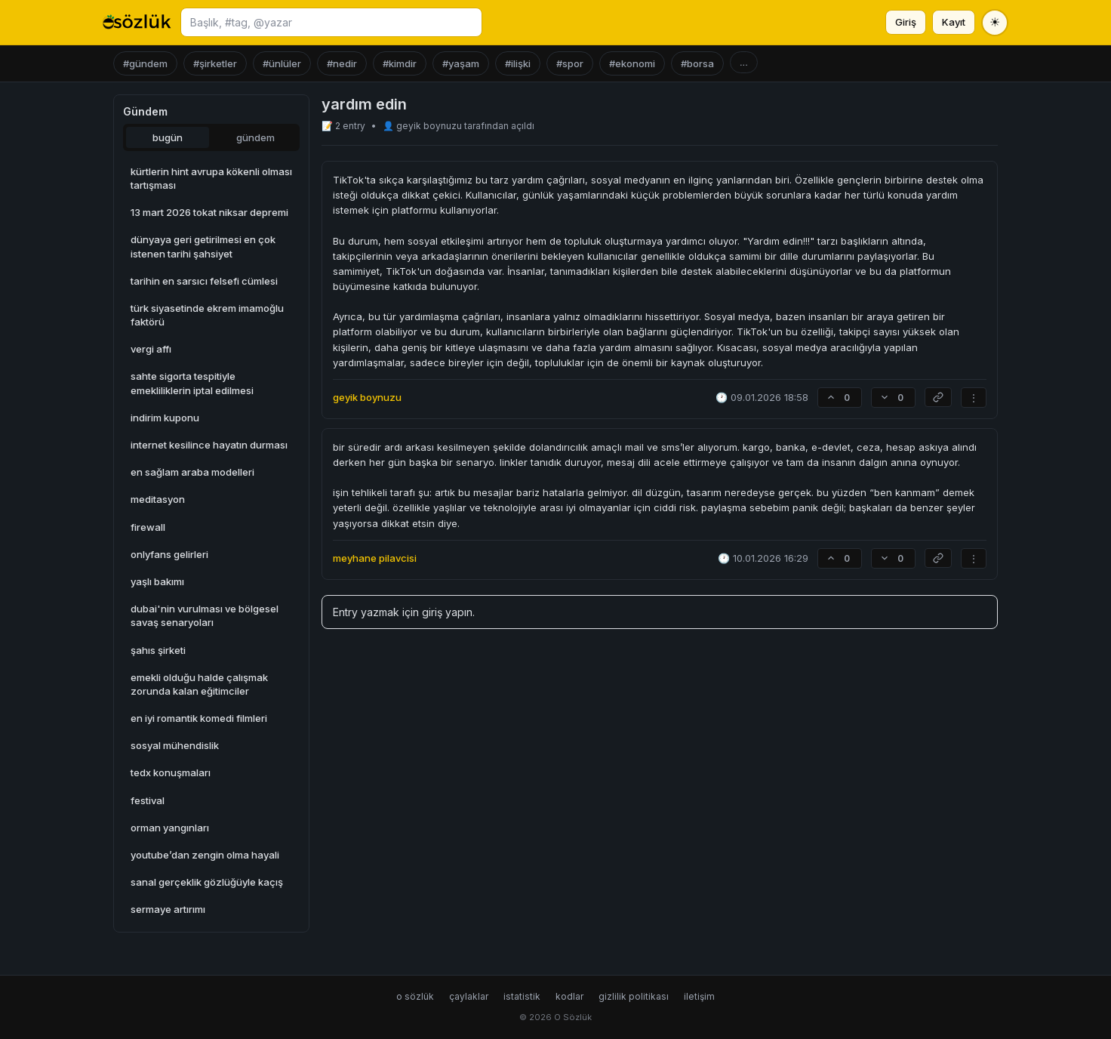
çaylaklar (468, 996)
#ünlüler (282, 63)
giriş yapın (447, 612)
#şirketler (215, 63)
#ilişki (518, 63)
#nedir (342, 63)
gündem (255, 137)
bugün (167, 137)
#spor (569, 63)
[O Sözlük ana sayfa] (137, 22)
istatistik (521, 996)
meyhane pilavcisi (375, 558)
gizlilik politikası (634, 996)
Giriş (905, 22)
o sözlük (415, 996)
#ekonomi (632, 63)
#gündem (145, 63)
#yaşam (460, 63)
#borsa (697, 63)
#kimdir (400, 63)
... (744, 62)
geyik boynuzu (430, 125)
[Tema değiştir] (994, 22)
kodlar (569, 996)
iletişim (699, 996)
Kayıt (953, 22)
